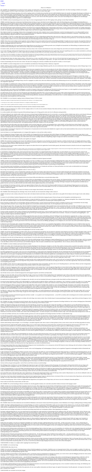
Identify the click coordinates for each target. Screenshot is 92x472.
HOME (2, 1)
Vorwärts (2, 5)
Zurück (3, 3)
